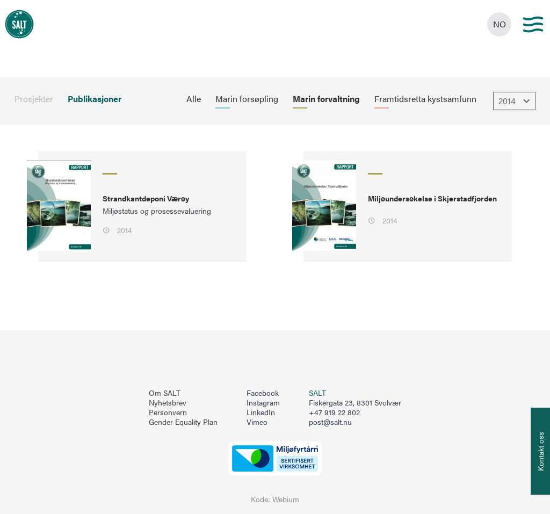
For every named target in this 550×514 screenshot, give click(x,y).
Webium (285, 499)
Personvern (168, 412)
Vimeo (257, 422)
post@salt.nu (330, 422)
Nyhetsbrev (167, 403)
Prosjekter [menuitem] (34, 99)
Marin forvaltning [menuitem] (326, 99)
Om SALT (164, 393)
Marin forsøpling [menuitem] (246, 99)
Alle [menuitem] (193, 99)
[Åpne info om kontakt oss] (540, 451)
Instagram (263, 403)
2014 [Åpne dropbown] (515, 101)
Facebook (263, 393)
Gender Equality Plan (183, 422)
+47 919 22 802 (334, 412)
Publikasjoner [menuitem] (94, 99)
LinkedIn (261, 412)
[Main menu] (533, 24)
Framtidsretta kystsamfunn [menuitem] (425, 99)
